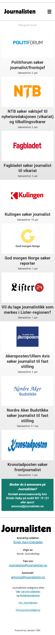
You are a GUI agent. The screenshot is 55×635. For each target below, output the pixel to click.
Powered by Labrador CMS (27, 630)
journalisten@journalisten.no (28, 565)
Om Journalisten (28, 602)
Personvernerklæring (28, 610)
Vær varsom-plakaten (28, 591)
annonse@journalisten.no (28, 577)
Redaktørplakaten (30, 595)
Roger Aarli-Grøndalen (28, 542)
